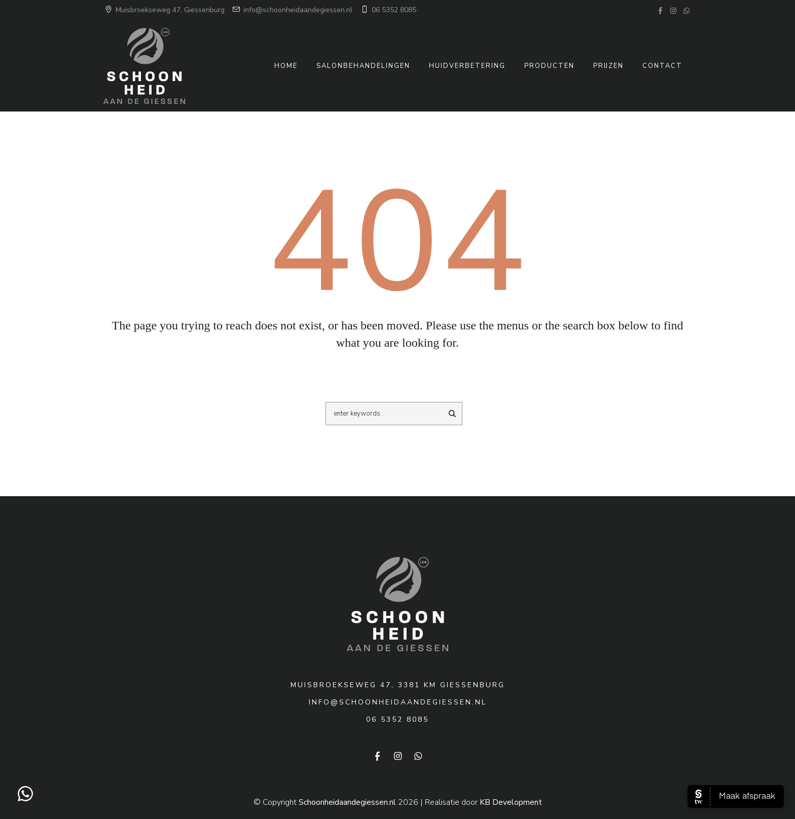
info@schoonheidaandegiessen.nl (291, 10)
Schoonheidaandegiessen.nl (347, 802)
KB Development (511, 802)
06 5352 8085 (387, 10)
